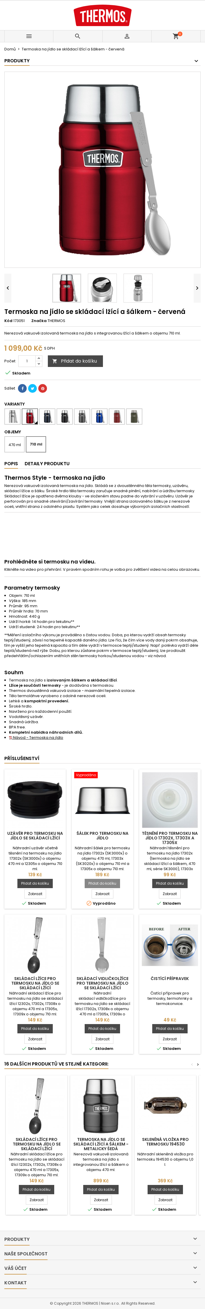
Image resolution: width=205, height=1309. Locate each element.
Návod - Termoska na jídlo (36, 737)
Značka (39, 320)
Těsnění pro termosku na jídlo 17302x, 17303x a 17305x (170, 838)
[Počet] (27, 361)
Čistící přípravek (170, 978)
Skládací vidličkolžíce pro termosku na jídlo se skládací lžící (102, 983)
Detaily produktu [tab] (47, 463)
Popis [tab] (11, 463)
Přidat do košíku (74, 361)
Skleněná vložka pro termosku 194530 (165, 1142)
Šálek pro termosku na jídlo (102, 835)
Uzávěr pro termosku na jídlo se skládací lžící (35, 835)
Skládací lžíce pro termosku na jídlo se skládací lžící (35, 983)
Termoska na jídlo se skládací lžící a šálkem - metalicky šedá (100, 1144)
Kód (8, 320)
